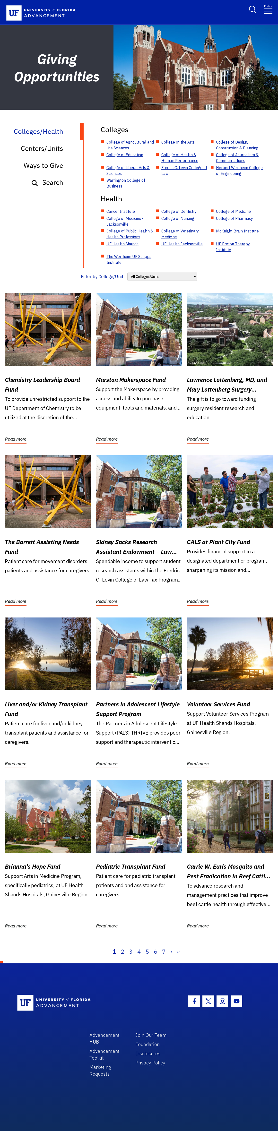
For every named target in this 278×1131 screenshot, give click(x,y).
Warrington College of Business (125, 183)
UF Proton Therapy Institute (233, 246)
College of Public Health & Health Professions (129, 234)
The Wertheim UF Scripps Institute (128, 259)
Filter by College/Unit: (103, 276)
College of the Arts (178, 142)
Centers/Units (42, 148)
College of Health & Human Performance (179, 157)
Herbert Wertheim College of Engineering (239, 170)
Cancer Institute (120, 211)
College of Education (124, 154)
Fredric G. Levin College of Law (184, 170)
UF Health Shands (122, 243)
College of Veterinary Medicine (180, 234)
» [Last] (178, 951)
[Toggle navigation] (268, 8)
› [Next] (171, 951)
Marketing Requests (100, 1070)
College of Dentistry (179, 211)
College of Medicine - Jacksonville (125, 221)
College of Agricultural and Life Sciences (130, 145)
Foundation (147, 1044)
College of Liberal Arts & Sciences (128, 170)
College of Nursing (177, 218)
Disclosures (147, 1053)
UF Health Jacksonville (182, 243)
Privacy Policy (150, 1062)
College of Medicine (233, 211)
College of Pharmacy (234, 218)
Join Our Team (151, 1035)
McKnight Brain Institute (237, 231)
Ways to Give (43, 165)
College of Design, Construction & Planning (237, 145)
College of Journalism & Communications (237, 157)
